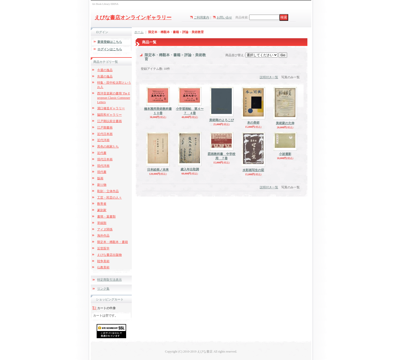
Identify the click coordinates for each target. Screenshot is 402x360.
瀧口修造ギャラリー (111, 108)
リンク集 (103, 288)
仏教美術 (103, 267)
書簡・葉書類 (106, 216)
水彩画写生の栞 (253, 170)
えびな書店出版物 (109, 255)
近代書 (101, 153)
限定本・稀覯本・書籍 (112, 242)
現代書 (101, 172)
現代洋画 (103, 166)
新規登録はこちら (109, 42)
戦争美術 (103, 261)
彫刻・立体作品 (108, 191)
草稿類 (101, 223)
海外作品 (103, 235)
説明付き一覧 (269, 77)
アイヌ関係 (105, 229)
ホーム (139, 32)
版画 (100, 178)
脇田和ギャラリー (109, 114)
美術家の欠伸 (285, 123)
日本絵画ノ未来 (158, 169)
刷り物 (101, 185)
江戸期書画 (105, 127)
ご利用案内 (201, 17)
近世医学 (103, 248)
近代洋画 (103, 140)
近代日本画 (105, 134)
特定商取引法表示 (109, 279)
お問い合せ (224, 17)
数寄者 (101, 204)
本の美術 (253, 122)
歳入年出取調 (189, 169)
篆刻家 (101, 210)
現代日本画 (105, 159)
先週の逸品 (105, 76)
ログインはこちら (109, 49)
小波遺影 (285, 154)
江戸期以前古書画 (109, 121)
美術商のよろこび (221, 120)
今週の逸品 (105, 70)
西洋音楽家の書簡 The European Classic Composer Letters (113, 98)
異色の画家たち (108, 146)
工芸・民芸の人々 (109, 197)
